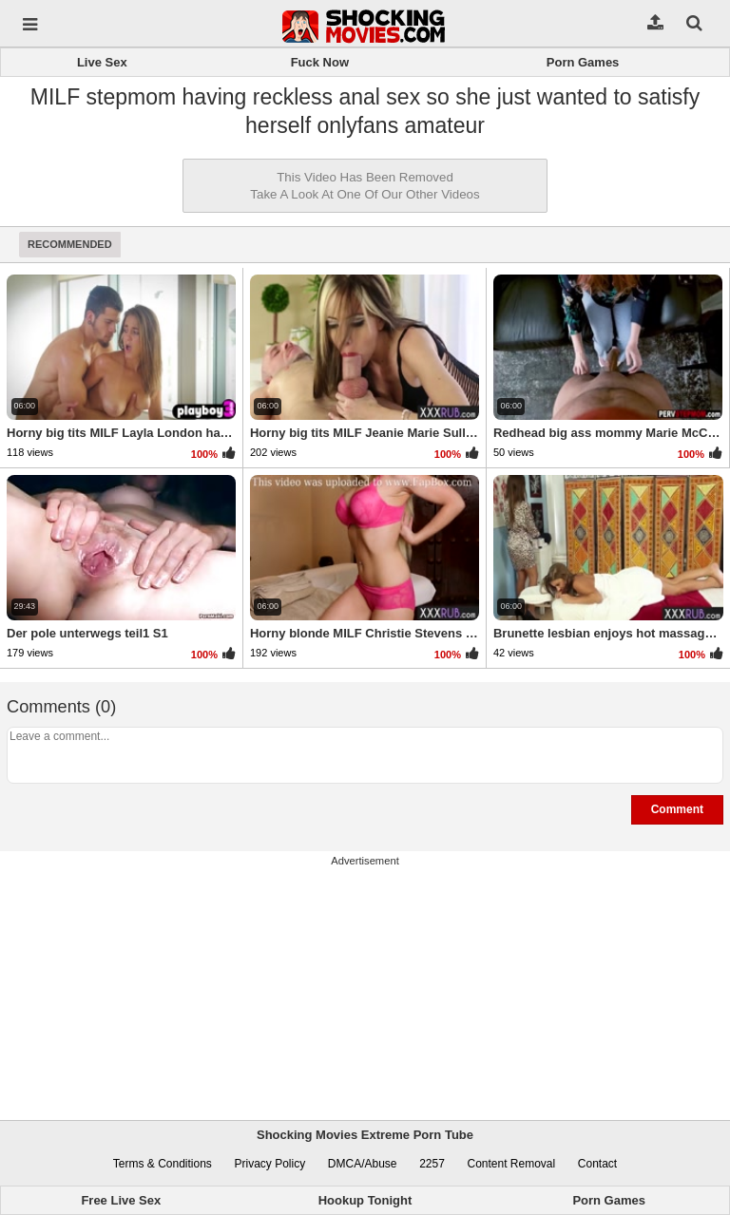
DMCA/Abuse (362, 1163)
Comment (677, 809)
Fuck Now (320, 62)
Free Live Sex (121, 1200)
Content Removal (511, 1163)
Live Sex (102, 62)
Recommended (70, 244)
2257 (432, 1163)
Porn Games (583, 62)
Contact (597, 1163)
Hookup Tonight (365, 1200)
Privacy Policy (270, 1163)
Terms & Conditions (162, 1163)
